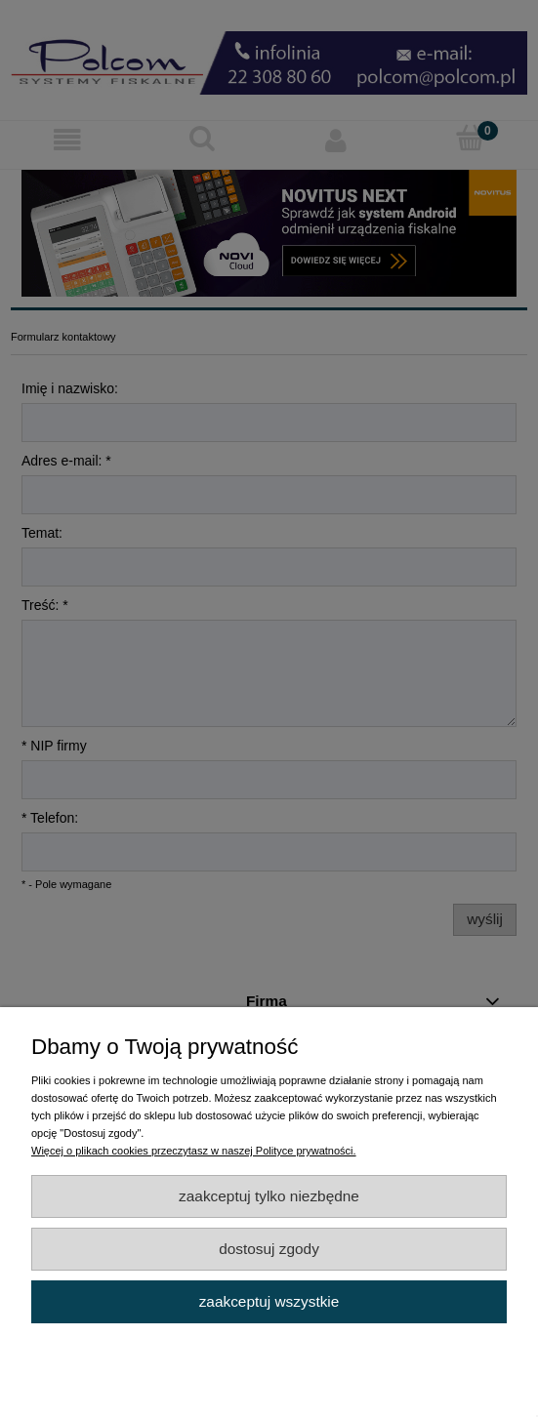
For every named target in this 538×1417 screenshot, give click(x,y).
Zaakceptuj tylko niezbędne (269, 1196)
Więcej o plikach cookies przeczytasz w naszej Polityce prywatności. (193, 1150)
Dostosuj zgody (269, 1248)
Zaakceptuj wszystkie (269, 1301)
